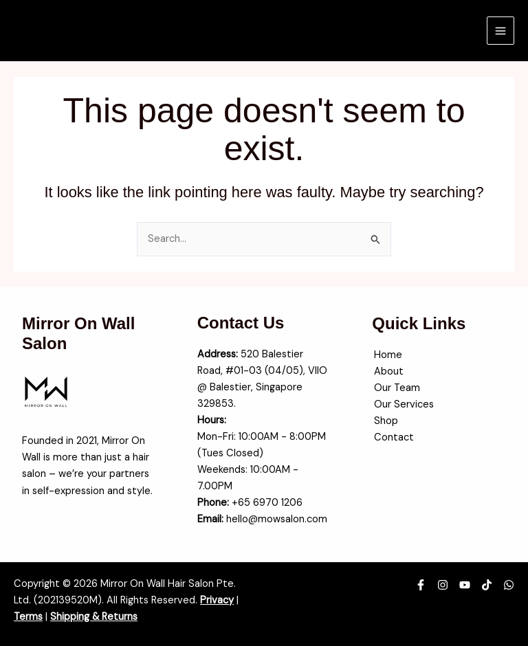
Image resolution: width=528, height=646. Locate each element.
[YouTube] (464, 584)
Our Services (402, 404)
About (387, 371)
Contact (392, 437)
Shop (384, 420)
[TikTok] (486, 584)
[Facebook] (420, 584)
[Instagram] (442, 584)
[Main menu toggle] (500, 30)
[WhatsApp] (508, 584)
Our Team (395, 387)
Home (386, 354)
